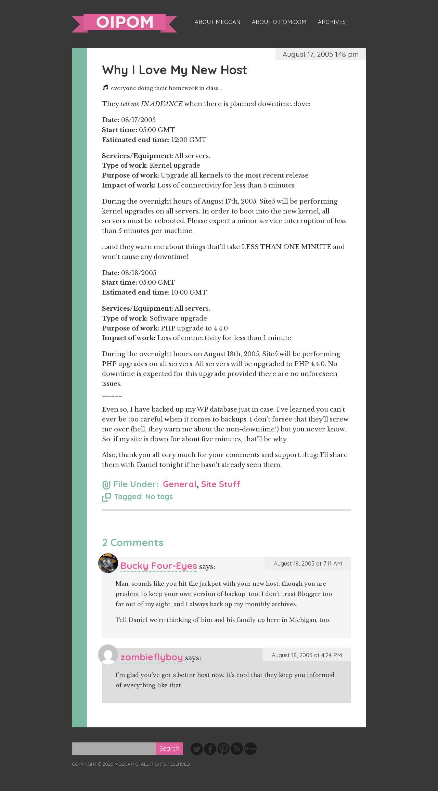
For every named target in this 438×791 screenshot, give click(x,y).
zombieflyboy (151, 657)
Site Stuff (221, 484)
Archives (332, 21)
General (179, 484)
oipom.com (124, 23)
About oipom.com (279, 21)
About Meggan (218, 21)
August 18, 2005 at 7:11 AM (308, 563)
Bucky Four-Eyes (158, 565)
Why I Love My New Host (174, 69)
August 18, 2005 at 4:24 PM (307, 655)
